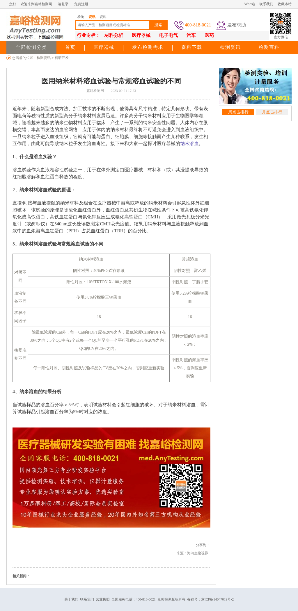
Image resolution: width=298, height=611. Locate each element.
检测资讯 (230, 47)
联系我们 (266, 4)
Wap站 (249, 4)
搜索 (158, 25)
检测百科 (269, 47)
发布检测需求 (148, 47)
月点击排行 (272, 112)
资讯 (91, 17)
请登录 (63, 4)
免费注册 (81, 4)
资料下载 (191, 47)
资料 (103, 17)
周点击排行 (238, 112)
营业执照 (103, 599)
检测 (80, 17)
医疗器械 (103, 47)
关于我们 (71, 599)
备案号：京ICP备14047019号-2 (210, 599)
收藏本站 (285, 4)
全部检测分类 (31, 47)
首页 (70, 47)
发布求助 (236, 24)
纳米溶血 (189, 143)
